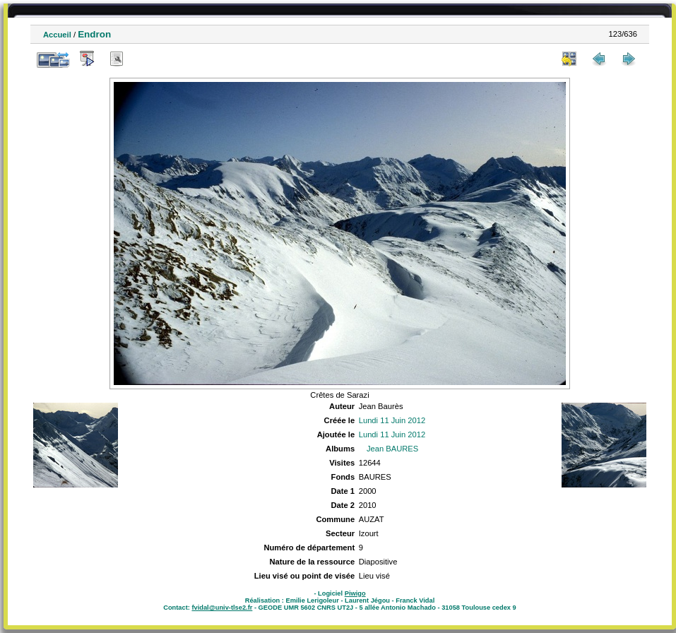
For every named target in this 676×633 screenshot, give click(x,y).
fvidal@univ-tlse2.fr (221, 607)
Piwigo (355, 593)
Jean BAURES (392, 448)
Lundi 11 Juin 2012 (392, 420)
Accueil (57, 34)
